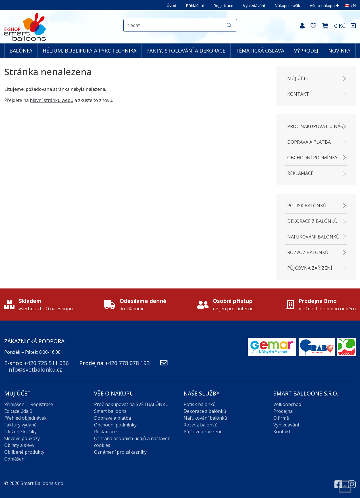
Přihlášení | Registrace (28, 404)
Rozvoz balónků (307, 252)
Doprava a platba (309, 142)
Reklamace (300, 173)
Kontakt (298, 94)
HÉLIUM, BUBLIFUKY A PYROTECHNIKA (89, 50)
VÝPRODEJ (306, 50)
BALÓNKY (21, 50)
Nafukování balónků (313, 237)
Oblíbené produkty (24, 452)
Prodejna (283, 411)
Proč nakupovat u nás (315, 126)
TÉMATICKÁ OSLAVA (260, 50)
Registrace (223, 5)
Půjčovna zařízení (309, 268)
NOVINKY (339, 50)
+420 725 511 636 (46, 363)
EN (350, 5)
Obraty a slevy (19, 445)
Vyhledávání (254, 5)
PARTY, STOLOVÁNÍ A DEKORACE (185, 50)
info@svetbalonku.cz (34, 369)
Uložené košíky (20, 431)
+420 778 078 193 (127, 363)
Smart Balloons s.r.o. (42, 483)
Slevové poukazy (22, 438)
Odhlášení (15, 459)
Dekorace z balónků (312, 221)
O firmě (281, 418)
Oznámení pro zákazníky (120, 452)
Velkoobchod (287, 404)
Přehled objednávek (25, 418)
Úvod (171, 5)
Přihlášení (195, 5)
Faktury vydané (20, 425)
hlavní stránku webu (51, 100)
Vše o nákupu (324, 5)
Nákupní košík (287, 5)
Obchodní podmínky (312, 157)
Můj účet (298, 78)
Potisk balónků (306, 205)
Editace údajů (18, 411)
